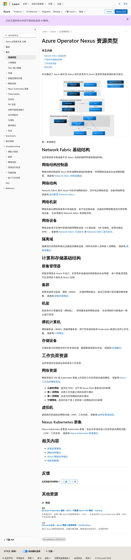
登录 (126, 3)
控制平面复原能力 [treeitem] (16, 109)
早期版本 (20, 558)
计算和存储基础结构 (53, 59)
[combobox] (19, 35)
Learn (44, 31)
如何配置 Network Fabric (61, 194)
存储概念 (116, 347)
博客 (30, 558)
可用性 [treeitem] (11, 120)
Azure (53, 31)
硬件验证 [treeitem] (12, 125)
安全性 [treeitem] (11, 99)
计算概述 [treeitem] (12, 62)
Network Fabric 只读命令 (71, 231)
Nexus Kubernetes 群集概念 (84, 433)
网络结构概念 (54, 452)
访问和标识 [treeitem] (13, 114)
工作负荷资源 (50, 63)
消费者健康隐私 (61, 558)
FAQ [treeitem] (7, 183)
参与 (39, 558)
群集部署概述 (61, 295)
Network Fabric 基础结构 (55, 55)
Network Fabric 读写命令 (99, 231)
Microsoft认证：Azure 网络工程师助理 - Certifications (66, 525)
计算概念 (59, 333)
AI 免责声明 (7, 558)
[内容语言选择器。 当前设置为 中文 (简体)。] (10, 551)
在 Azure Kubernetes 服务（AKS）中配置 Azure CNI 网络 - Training (72, 510)
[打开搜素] (119, 3)
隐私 (47, 558)
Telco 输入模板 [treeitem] (14, 67)
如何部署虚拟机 (106, 414)
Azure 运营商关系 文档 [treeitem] (16, 41)
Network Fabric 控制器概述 (68, 175)
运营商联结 (64, 31)
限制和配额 (53, 460)
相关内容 (48, 67)
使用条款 (78, 558)
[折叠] (35, 29)
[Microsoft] (5, 4)
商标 (88, 558)
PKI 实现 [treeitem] (12, 104)
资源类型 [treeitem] (12, 57)
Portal (109, 11)
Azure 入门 (121, 11)
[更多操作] (126, 31)
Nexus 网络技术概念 (57, 456)
